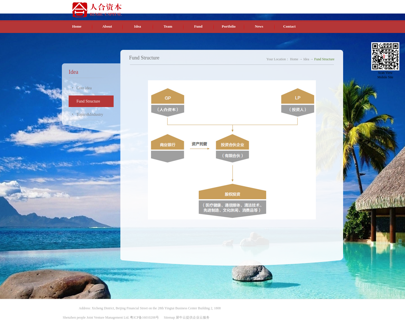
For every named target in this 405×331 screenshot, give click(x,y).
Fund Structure (324, 59)
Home (76, 26)
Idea (306, 59)
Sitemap (168, 317)
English (302, 5)
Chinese (289, 5)
